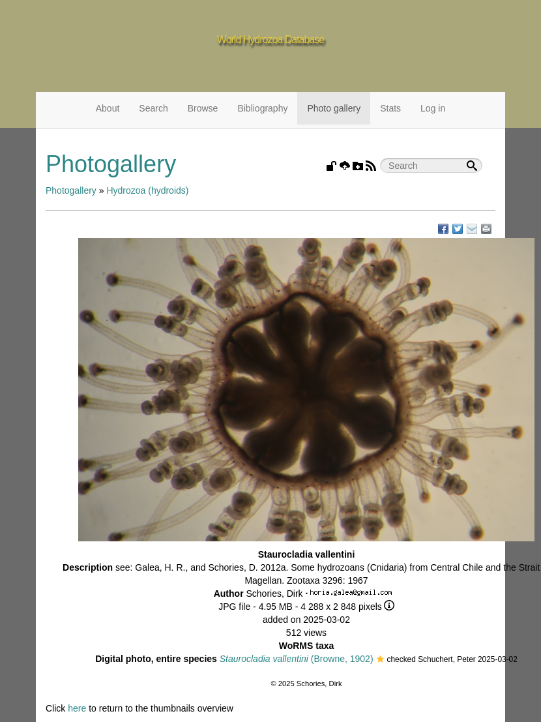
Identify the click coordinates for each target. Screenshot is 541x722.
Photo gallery (333, 108)
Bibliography (262, 108)
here (77, 708)
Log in (432, 108)
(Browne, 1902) (296, 659)
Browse (203, 108)
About (108, 108)
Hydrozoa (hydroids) (147, 190)
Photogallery (71, 190)
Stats (390, 108)
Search (153, 108)
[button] (380, 660)
